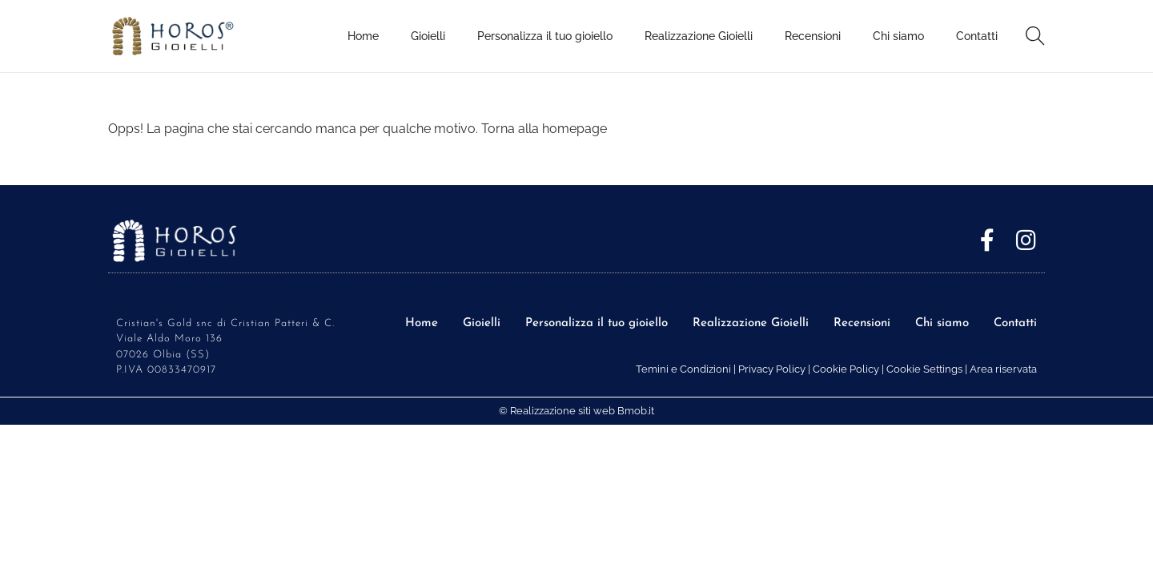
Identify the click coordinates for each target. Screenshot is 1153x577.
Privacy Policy (771, 369)
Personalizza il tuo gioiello (596, 323)
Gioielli (481, 323)
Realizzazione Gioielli (751, 323)
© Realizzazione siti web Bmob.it (576, 411)
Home (421, 323)
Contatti (1015, 323)
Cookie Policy (846, 369)
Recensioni (862, 323)
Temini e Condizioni (683, 369)
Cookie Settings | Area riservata (961, 369)
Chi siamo (942, 323)
